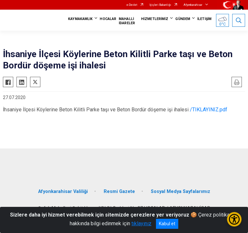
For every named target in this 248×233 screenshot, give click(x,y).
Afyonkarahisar (192, 4)
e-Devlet (132, 4)
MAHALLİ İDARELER (127, 21)
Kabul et (167, 223)
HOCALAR (108, 19)
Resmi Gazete (119, 191)
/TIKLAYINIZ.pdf (208, 109)
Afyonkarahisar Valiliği (63, 191)
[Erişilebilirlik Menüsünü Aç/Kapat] (234, 219)
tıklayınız (141, 223)
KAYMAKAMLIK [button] (80, 19)
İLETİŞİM (204, 19)
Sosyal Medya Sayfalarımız (180, 191)
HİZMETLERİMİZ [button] (154, 19)
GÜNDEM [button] (182, 19)
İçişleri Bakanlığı (160, 4)
